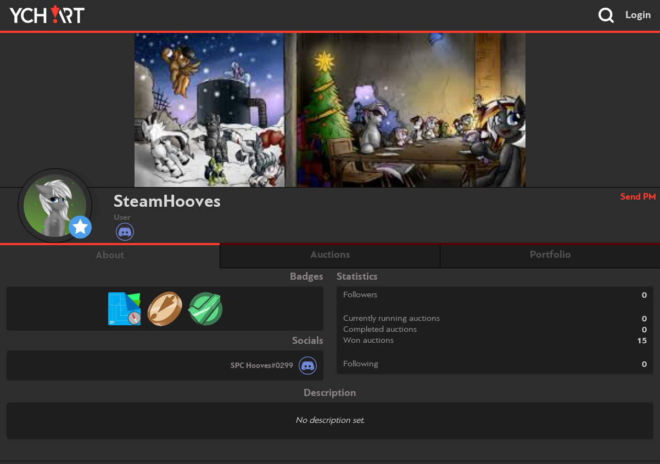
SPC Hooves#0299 (262, 366)
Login (638, 15)
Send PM (638, 197)
